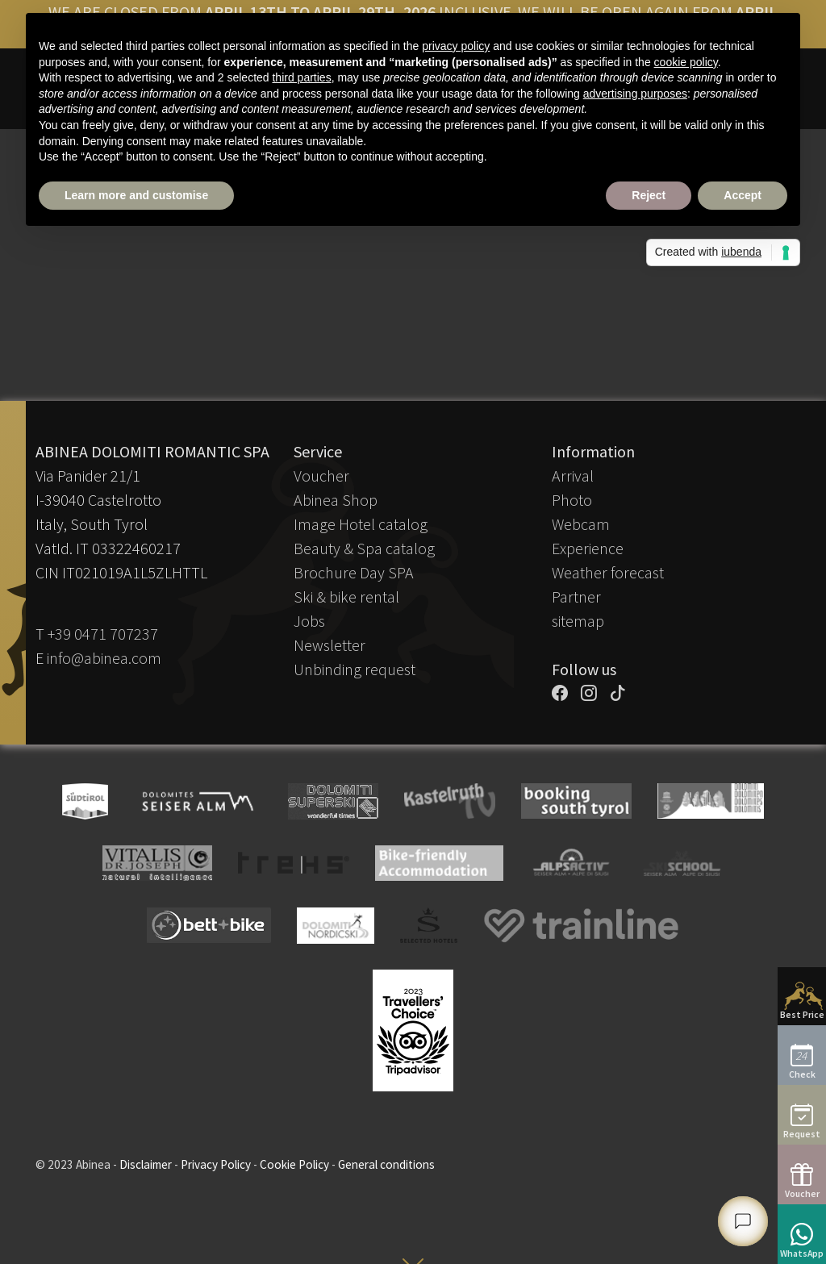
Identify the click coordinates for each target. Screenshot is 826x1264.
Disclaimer (145, 1164)
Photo (572, 500)
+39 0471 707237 (103, 634)
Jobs (309, 621)
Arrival (573, 475)
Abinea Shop (336, 500)
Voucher (321, 475)
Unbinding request (354, 669)
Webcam (581, 524)
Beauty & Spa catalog (364, 548)
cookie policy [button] (686, 62)
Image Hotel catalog (361, 524)
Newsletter (329, 645)
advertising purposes (635, 93)
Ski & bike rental (346, 596)
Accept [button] (742, 195)
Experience (588, 548)
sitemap (578, 621)
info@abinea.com (104, 658)
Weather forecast (608, 572)
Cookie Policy (294, 1164)
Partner (576, 596)
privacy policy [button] (456, 46)
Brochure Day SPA (354, 572)
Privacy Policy (216, 1164)
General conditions (386, 1164)
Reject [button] (648, 195)
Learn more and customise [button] (136, 195)
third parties (301, 77)
